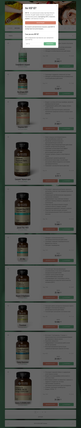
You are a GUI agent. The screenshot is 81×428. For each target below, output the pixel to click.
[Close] (57, 6)
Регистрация (40, 22)
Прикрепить (49, 43)
